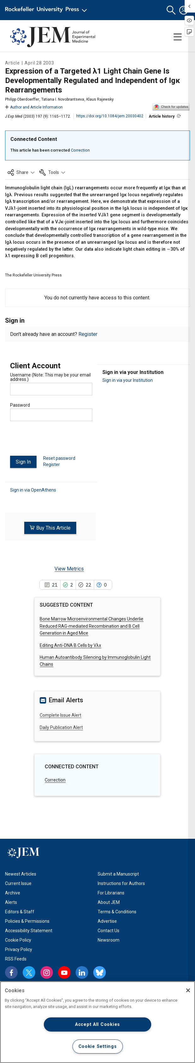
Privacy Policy (18, 949)
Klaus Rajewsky (100, 99)
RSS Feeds (15, 958)
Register (87, 334)
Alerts (11, 902)
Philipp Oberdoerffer (22, 99)
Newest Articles (20, 874)
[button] (171, 10)
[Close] (188, 990)
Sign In (23, 462)
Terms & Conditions (117, 911)
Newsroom (108, 940)
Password (20, 405)
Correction (80, 150)
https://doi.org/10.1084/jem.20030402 (109, 116)
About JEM (109, 902)
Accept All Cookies (97, 1024)
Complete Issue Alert (60, 714)
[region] (97, 1022)
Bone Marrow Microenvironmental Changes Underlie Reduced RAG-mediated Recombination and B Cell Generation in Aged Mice (91, 625)
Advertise (107, 921)
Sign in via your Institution (127, 380)
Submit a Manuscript (118, 874)
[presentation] (58, 441)
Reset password (59, 458)
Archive (12, 892)
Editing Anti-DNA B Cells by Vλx (70, 645)
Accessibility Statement (28, 930)
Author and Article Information (34, 107)
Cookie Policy (18, 940)
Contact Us (108, 930)
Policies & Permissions (27, 921)
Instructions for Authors (121, 883)
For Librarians (111, 892)
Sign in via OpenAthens (33, 489)
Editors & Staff (19, 911)
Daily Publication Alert (61, 727)
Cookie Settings (97, 1046)
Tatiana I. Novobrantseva (62, 99)
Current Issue (18, 883)
